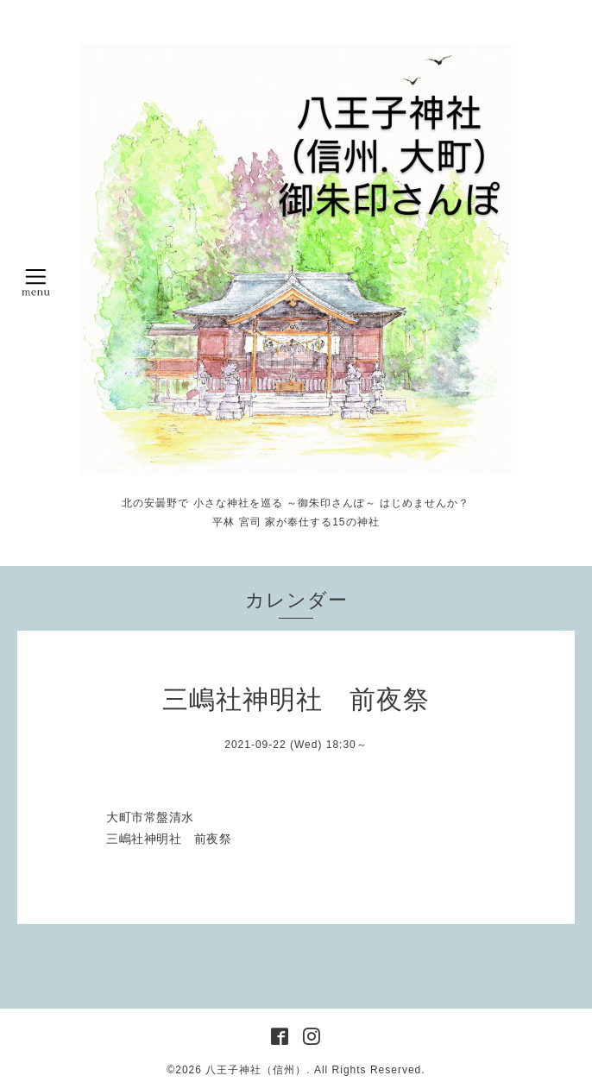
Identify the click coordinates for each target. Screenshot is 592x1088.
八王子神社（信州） (255, 1070)
